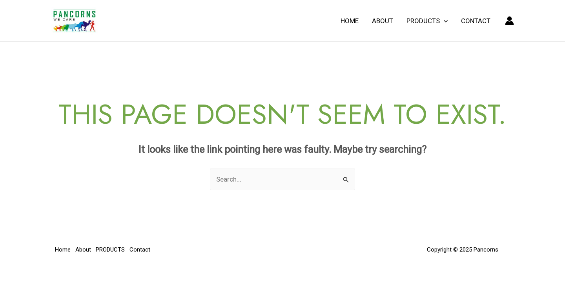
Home (350, 21)
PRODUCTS (427, 20)
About (382, 21)
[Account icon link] (509, 20)
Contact (475, 21)
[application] (444, 20)
